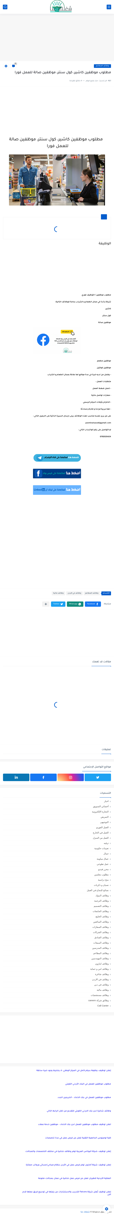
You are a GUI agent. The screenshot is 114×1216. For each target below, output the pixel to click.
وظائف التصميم (101, 906)
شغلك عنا (85, 1212)
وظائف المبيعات (101, 942)
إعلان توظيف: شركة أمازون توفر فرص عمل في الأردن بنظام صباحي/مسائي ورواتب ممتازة (68, 1165)
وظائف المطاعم (102, 66)
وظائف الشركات (101, 932)
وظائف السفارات (100, 927)
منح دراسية (103, 879)
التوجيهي (104, 822)
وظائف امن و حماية (99, 969)
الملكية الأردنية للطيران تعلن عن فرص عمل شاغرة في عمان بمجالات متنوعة (74, 1178)
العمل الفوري (102, 827)
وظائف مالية (58, 593)
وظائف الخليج (102, 916)
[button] (93, 604)
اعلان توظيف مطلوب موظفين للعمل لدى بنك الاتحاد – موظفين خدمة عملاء (74, 1124)
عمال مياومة (103, 859)
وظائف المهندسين (100, 958)
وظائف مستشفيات (100, 995)
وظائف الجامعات (101, 911)
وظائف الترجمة (101, 900)
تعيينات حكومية (101, 848)
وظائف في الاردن (74, 593)
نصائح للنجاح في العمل (98, 890)
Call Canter (103, 1005)
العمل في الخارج (101, 832)
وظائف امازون (102, 963)
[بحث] (5, 7)
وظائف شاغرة (102, 974)
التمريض (105, 817)
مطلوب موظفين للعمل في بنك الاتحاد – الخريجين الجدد (84, 1097)
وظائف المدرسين (100, 948)
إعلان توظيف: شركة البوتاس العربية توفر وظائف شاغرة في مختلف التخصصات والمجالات (68, 1151)
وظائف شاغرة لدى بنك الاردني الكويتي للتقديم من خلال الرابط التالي (79, 1111)
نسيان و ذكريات (101, 885)
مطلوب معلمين (101, 874)
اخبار (106, 801)
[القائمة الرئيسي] (109, 7)
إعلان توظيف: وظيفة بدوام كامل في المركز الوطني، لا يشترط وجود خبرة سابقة (73, 1070)
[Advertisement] (57, 38)
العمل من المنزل (101, 838)
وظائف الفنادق (101, 937)
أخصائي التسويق (101, 806)
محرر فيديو (103, 869)
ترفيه (106, 843)
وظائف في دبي (101, 984)
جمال (106, 853)
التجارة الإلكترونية (100, 811)
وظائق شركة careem (98, 1000)
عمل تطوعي (103, 864)
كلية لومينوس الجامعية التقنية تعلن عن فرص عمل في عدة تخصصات (78, 1138)
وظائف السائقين (101, 921)
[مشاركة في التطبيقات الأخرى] (46, 604)
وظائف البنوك (102, 895)
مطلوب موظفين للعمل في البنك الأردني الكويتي (88, 1084)
